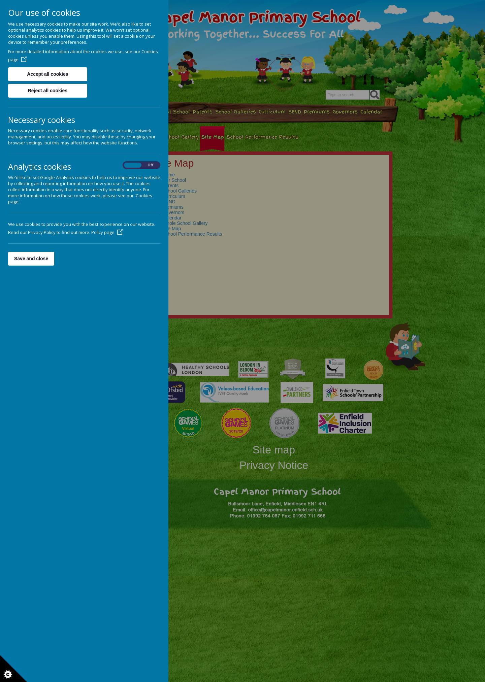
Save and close (31, 258)
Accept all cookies (47, 74)
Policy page (107, 232)
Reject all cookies (48, 90)
